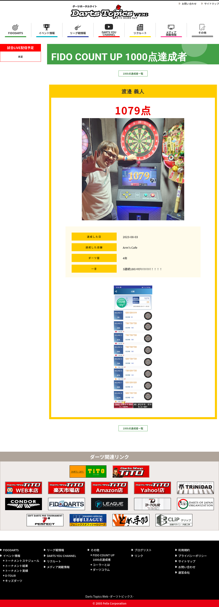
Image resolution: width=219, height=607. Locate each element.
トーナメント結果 (16, 566)
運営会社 (184, 572)
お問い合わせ (189, 3)
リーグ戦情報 (55, 550)
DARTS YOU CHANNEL (109, 33)
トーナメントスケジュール (22, 561)
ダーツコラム (101, 570)
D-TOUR (10, 575)
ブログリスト (143, 550)
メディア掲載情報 (171, 33)
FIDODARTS (15, 33)
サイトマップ (211, 3)
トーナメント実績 (16, 571)
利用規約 (184, 550)
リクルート (140, 33)
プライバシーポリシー (192, 556)
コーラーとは (101, 565)
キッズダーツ (13, 581)
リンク (138, 556)
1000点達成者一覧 (133, 73)
